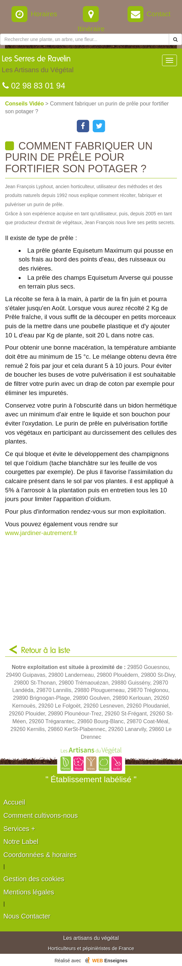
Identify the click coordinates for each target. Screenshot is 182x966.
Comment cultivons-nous (40, 815)
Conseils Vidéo (25, 103)
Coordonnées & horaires (40, 855)
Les (37, 66)
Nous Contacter (26, 916)
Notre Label (20, 841)
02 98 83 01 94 (33, 85)
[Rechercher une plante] (84, 39)
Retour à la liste (45, 651)
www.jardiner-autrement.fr (41, 532)
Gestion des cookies (33, 879)
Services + (19, 828)
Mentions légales (28, 892)
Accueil (14, 802)
